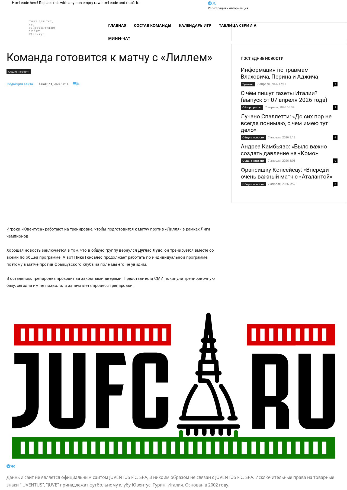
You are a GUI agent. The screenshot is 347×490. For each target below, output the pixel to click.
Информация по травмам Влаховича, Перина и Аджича (279, 73)
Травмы (247, 84)
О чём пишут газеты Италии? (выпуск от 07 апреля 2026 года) (284, 96)
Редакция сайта (20, 84)
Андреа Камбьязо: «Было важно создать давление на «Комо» (284, 150)
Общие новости (19, 71)
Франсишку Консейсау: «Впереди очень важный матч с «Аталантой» (286, 173)
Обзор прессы (251, 107)
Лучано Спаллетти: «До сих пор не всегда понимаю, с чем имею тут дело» (286, 123)
